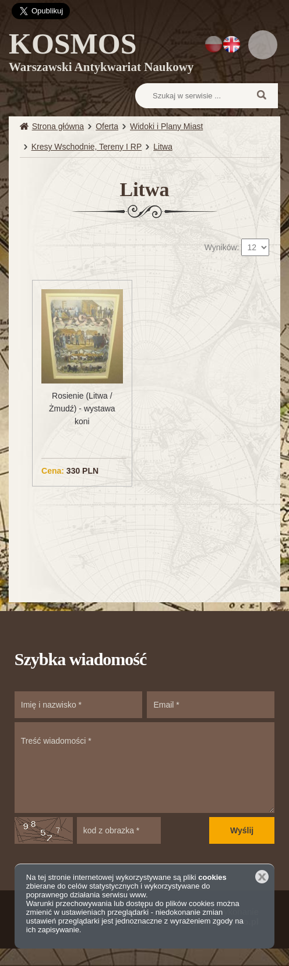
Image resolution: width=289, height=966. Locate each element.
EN (232, 44)
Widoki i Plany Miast (166, 126)
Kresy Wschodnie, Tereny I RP (86, 146)
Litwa (162, 146)
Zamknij (262, 876)
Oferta (107, 126)
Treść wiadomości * (144, 767)
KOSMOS (101, 54)
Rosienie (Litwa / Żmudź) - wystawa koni (82, 408)
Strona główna (58, 126)
